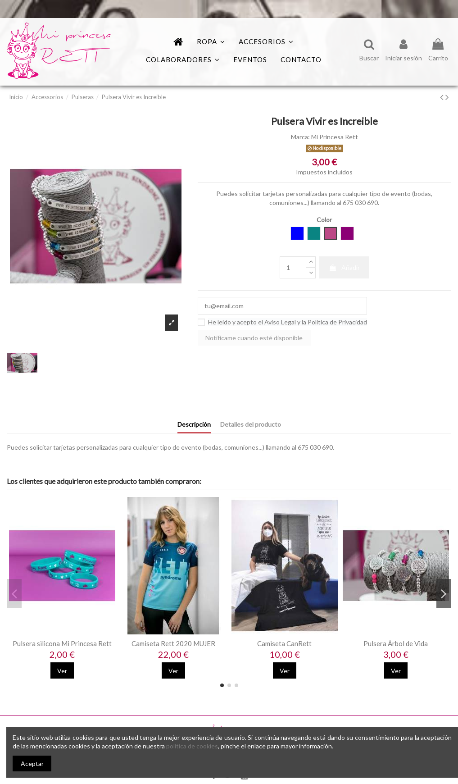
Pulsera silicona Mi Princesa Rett (62, 643)
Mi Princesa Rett (334, 137)
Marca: (300, 137)
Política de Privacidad (337, 322)
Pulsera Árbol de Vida (395, 643)
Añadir (344, 267)
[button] (183, 60)
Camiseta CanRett (284, 643)
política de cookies (192, 746)
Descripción (194, 424)
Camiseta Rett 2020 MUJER (173, 643)
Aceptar (32, 763)
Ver (62, 671)
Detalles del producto (250, 424)
